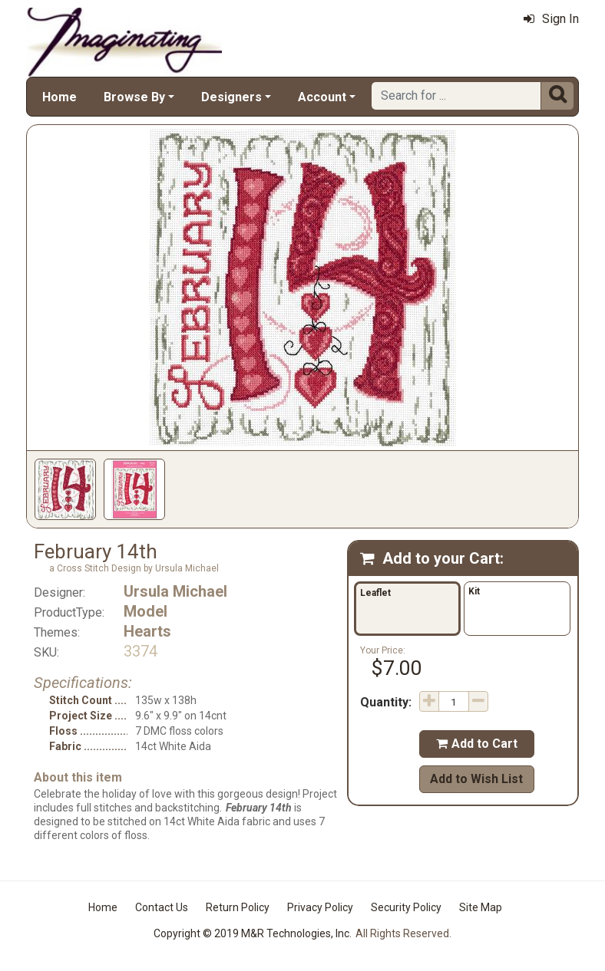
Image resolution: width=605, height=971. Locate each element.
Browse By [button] (134, 97)
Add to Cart (476, 743)
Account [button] (322, 97)
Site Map (480, 907)
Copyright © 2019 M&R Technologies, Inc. (253, 933)
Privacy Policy (320, 907)
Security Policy (406, 907)
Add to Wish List (476, 779)
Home (59, 97)
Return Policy (237, 907)
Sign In (551, 19)
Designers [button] (231, 97)
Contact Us (161, 907)
